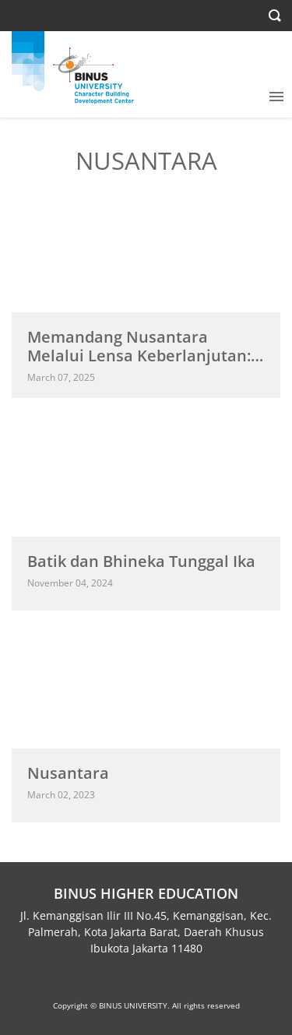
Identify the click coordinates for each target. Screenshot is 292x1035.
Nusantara (68, 772)
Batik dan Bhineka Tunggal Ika (141, 561)
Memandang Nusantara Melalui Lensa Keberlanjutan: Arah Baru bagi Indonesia (139, 355)
